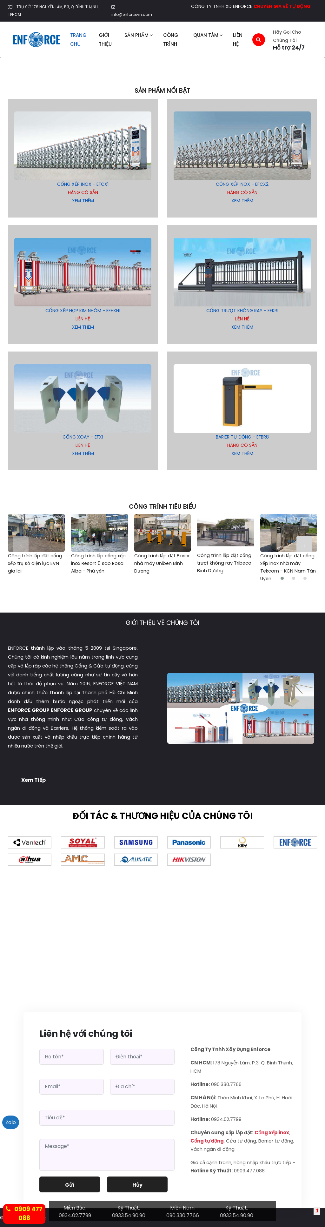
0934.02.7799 (75, 1215)
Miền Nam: (183, 1207)
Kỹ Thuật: (128, 1207)
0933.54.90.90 (128, 1215)
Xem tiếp (33, 780)
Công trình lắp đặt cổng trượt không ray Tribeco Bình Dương (224, 563)
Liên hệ (237, 39)
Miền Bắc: (74, 1207)
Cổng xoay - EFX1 (83, 437)
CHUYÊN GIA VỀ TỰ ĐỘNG (282, 6)
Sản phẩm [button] (138, 35)
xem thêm (83, 201)
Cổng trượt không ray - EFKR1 (242, 310)
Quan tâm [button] (208, 35)
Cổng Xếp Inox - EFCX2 (242, 184)
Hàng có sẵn (83, 192)
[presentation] (21, 544)
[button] (282, 578)
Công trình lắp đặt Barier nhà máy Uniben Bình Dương (162, 563)
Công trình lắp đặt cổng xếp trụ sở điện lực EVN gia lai (35, 563)
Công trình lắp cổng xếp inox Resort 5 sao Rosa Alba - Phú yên (98, 563)
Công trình (170, 39)
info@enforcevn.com (131, 14)
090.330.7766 (182, 1215)
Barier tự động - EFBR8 (242, 437)
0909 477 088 (24, 1214)
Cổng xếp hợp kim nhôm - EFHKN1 (82, 310)
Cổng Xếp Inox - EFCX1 (83, 184)
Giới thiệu (105, 39)
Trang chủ (78, 39)
